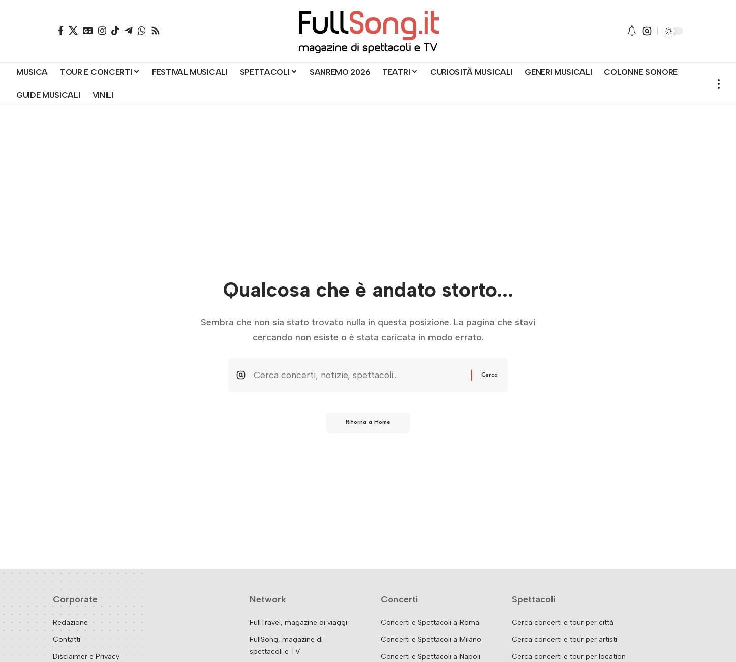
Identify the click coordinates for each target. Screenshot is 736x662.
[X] (73, 30)
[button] (647, 31)
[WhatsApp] (141, 30)
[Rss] (155, 30)
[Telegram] (128, 30)
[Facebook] (60, 30)
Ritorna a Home (368, 424)
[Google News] (88, 30)
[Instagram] (102, 30)
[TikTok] (115, 30)
